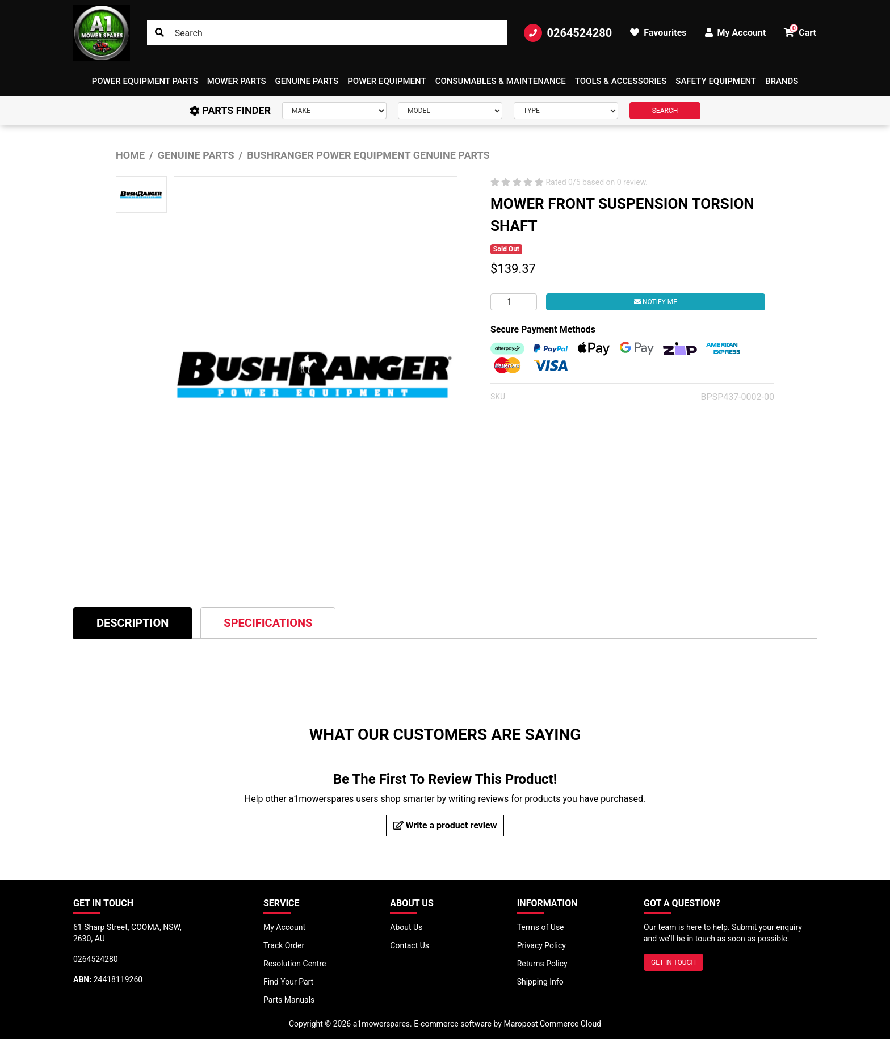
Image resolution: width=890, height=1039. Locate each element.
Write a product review (445, 825)
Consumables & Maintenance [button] (500, 81)
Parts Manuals (288, 999)
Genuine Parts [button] (307, 81)
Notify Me (655, 302)
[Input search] (327, 32)
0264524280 (568, 33)
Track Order (283, 945)
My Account (284, 927)
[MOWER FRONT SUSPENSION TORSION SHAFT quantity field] (513, 301)
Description (132, 623)
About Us (406, 927)
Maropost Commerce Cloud (552, 1023)
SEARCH (665, 111)
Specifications (268, 623)
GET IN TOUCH (673, 962)
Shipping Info (540, 981)
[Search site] (159, 32)
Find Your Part (288, 981)
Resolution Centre (294, 963)
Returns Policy (542, 963)
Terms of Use (540, 927)
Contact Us (409, 945)
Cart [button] (800, 31)
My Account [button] (735, 32)
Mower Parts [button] (236, 81)
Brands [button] (781, 81)
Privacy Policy (541, 945)
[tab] (132, 622)
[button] (145, 81)
